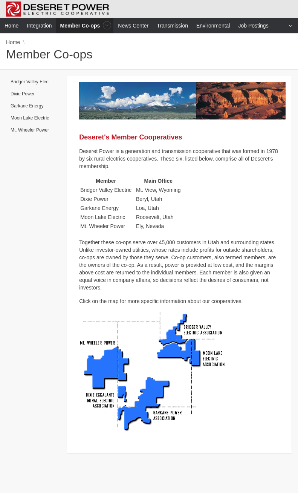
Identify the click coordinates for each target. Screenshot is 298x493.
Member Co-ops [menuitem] (81, 25)
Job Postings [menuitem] (253, 26)
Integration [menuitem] (39, 26)
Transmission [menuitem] (172, 26)
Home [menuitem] (11, 26)
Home (13, 42)
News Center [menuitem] (133, 26)
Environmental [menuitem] (213, 26)
